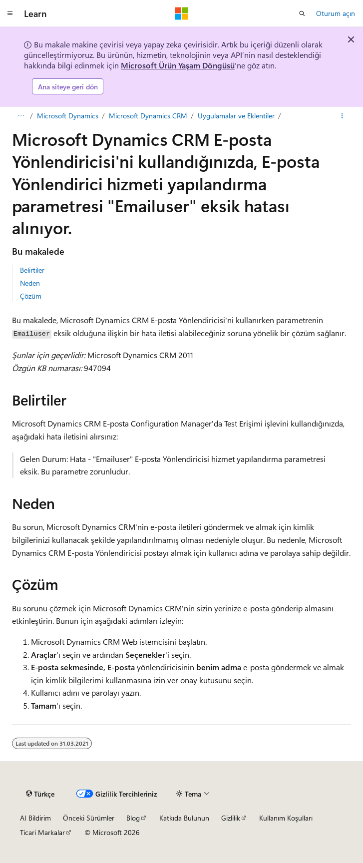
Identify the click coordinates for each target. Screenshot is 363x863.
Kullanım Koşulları (286, 818)
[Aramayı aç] (302, 13)
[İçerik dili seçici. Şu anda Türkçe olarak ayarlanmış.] (40, 794)
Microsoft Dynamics (67, 115)
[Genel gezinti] (10, 13)
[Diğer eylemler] (342, 116)
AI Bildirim (35, 818)
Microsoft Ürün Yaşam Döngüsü (178, 65)
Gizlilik (230, 818)
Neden (30, 283)
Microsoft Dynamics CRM (148, 115)
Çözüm (30, 296)
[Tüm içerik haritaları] (20, 116)
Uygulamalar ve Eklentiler (236, 115)
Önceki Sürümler (88, 818)
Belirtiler (32, 270)
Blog (133, 818)
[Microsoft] (181, 13)
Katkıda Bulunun (184, 818)
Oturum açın (335, 13)
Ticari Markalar (42, 832)
